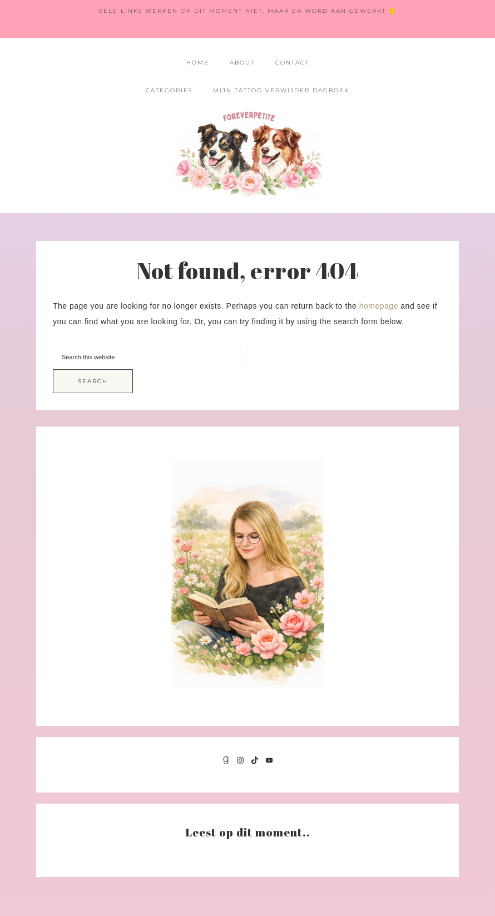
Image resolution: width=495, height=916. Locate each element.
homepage (378, 305)
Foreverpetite (248, 153)
